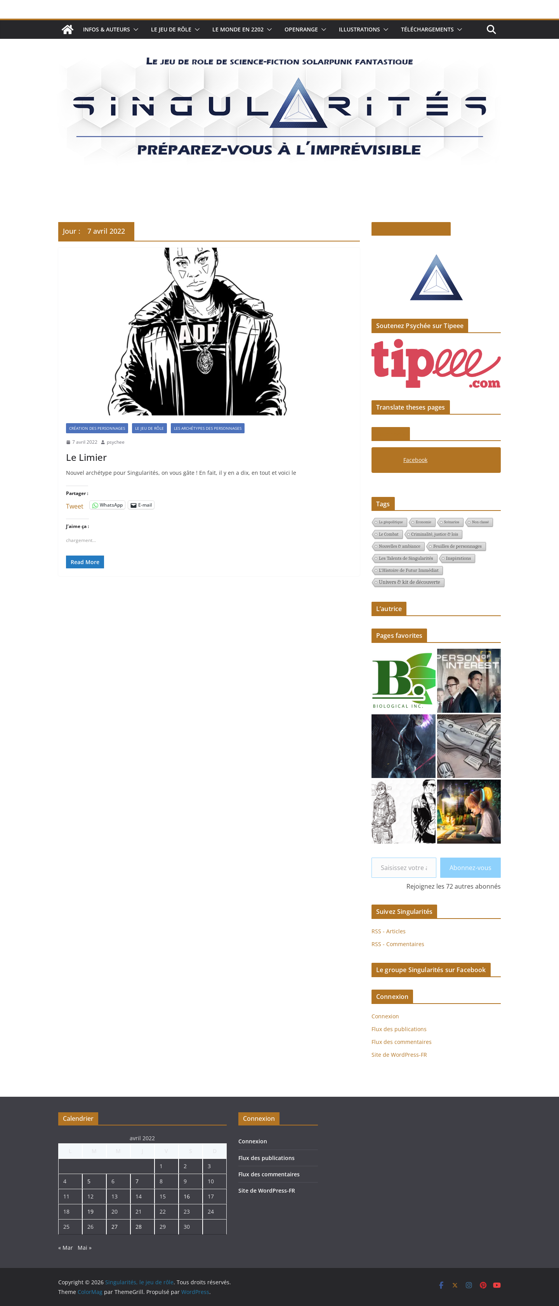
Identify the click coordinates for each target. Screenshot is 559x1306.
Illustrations (359, 29)
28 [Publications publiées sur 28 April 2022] (138, 1226)
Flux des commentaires (402, 1041)
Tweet (74, 505)
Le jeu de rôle (171, 29)
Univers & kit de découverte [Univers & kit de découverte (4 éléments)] (409, 582)
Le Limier (86, 457)
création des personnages (97, 428)
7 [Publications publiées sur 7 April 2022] (137, 1181)
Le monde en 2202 (238, 29)
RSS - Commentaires (398, 944)
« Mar (65, 1247)
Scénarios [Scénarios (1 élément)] (451, 522)
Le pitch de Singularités (411, 229)
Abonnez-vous (470, 867)
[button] (134, 29)
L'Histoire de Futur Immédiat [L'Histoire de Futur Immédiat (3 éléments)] (409, 570)
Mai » (85, 1247)
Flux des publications (399, 1029)
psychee (116, 442)
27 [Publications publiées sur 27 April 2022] (114, 1226)
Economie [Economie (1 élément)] (423, 522)
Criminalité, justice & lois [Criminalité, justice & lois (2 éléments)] (434, 534)
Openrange (301, 29)
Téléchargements (427, 29)
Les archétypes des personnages (207, 428)
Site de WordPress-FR (399, 1054)
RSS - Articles (389, 931)
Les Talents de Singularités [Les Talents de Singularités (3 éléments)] (406, 558)
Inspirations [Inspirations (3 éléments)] (458, 558)
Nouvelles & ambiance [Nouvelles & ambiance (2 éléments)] (399, 546)
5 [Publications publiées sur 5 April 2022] (88, 1181)
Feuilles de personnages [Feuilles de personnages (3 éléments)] (457, 546)
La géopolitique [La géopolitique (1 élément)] (391, 522)
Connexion (385, 1016)
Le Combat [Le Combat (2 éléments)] (389, 534)
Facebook (390, 434)
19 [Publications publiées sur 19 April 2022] (90, 1211)
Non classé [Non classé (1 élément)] (480, 522)
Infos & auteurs (106, 29)
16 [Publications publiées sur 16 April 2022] (187, 1196)
